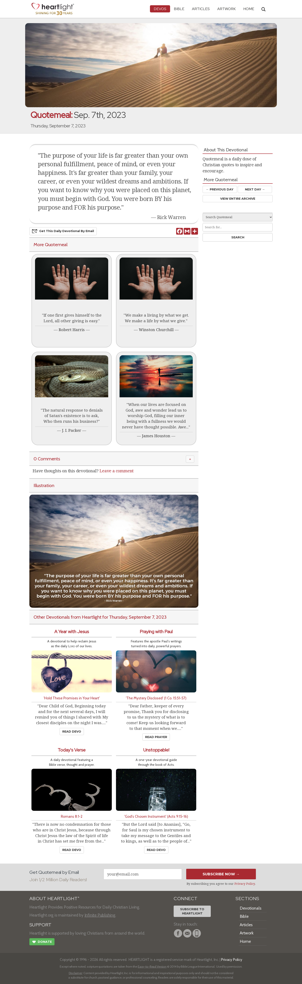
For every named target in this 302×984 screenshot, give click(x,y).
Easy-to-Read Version (152, 966)
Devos (160, 8)
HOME (248, 8)
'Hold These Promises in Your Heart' (72, 698)
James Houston (156, 436)
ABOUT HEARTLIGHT (54, 899)
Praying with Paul (156, 632)
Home (245, 941)
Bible (179, 8)
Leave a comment (116, 470)
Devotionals (250, 908)
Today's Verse (72, 750)
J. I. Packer (71, 430)
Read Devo (71, 731)
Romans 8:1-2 (71, 816)
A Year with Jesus (71, 632)
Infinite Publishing (100, 915)
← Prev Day (219, 189)
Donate (42, 942)
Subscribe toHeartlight (192, 911)
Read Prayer (156, 737)
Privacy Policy (244, 883)
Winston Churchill (156, 330)
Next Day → (255, 189)
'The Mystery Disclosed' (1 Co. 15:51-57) (156, 698)
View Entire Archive (237, 199)
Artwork (226, 8)
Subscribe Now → (221, 874)
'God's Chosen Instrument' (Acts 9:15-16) (156, 816)
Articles (201, 8)
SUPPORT (40, 925)
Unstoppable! (156, 750)
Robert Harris (72, 330)
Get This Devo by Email (63, 231)
